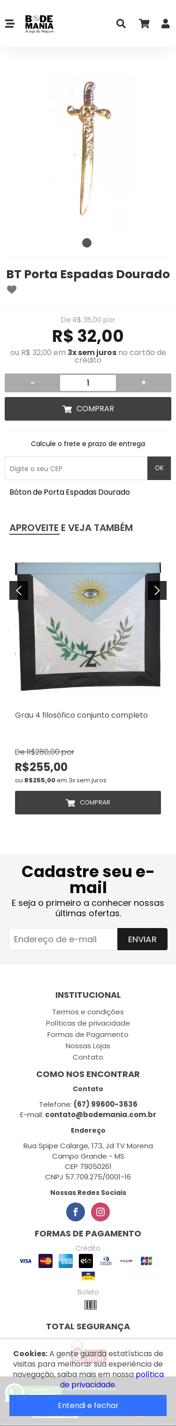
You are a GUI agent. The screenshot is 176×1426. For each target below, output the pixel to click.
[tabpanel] (88, 149)
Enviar (142, 939)
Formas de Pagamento (88, 1034)
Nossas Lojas (88, 1046)
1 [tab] (87, 243)
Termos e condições (88, 1012)
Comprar (95, 408)
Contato (88, 1057)
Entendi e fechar (88, 1405)
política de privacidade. (112, 1379)
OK (159, 468)
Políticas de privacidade (88, 1023)
